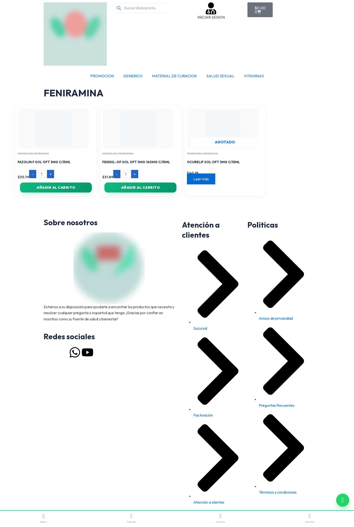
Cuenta (220, 518)
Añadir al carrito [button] (55, 187)
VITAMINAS (254, 75)
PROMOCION (102, 75)
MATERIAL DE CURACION (174, 75)
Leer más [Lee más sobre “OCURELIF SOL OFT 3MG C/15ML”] (202, 179)
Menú (43, 518)
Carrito (309, 518)
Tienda (131, 518)
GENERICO (133, 75)
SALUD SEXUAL (220, 75)
